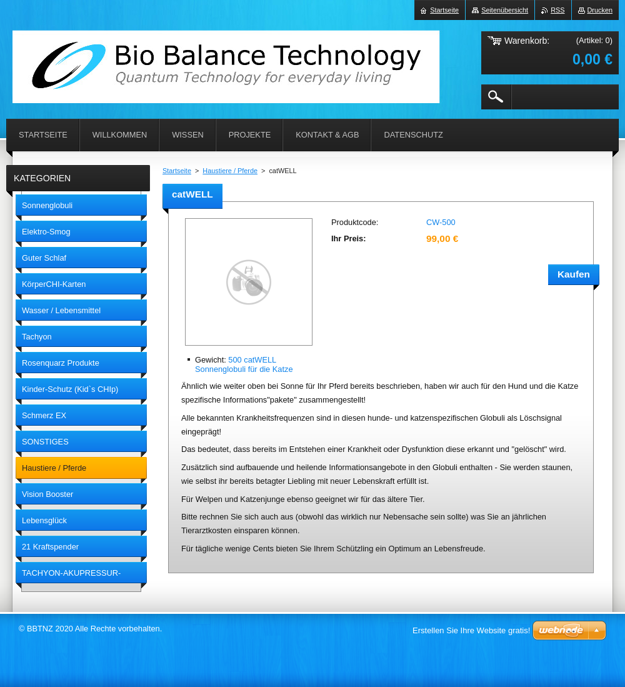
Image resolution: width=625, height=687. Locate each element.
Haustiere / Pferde (230, 170)
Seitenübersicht (504, 10)
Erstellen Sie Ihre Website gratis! (471, 630)
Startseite (176, 170)
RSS (557, 10)
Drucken (600, 10)
